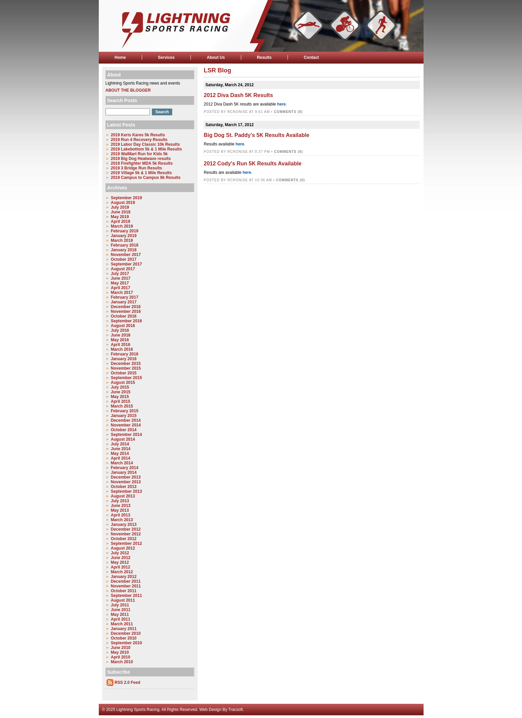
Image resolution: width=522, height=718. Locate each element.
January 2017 (124, 302)
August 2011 (123, 600)
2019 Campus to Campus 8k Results (146, 177)
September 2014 (126, 434)
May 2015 (120, 396)
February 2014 (124, 467)
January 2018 (124, 250)
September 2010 (126, 643)
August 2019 (123, 202)
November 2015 (126, 368)
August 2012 (123, 548)
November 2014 (126, 425)
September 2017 (126, 264)
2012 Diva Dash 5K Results (238, 95)
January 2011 (124, 628)
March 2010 (122, 661)
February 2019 (124, 231)
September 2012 (126, 543)
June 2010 (121, 647)
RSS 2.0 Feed (127, 682)
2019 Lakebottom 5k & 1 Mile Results (146, 149)
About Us (216, 57)
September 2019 (126, 197)
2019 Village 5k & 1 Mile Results (141, 172)
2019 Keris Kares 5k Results (138, 135)
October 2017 (124, 259)
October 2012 (124, 538)
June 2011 (121, 609)
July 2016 (120, 330)
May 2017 (120, 283)
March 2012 (122, 572)
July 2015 (120, 387)
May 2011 (120, 614)
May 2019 (120, 216)
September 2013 (126, 491)
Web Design (210, 709)
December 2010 (126, 633)
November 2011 (126, 586)
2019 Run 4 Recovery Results (139, 139)
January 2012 (124, 576)
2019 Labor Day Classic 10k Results (145, 144)
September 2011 (126, 595)
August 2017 (123, 269)
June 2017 (121, 278)
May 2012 (120, 562)
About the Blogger (128, 90)
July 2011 (120, 605)
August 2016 (123, 325)
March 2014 (122, 463)
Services (166, 57)
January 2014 (124, 472)
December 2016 (126, 306)
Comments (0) (288, 112)
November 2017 (126, 254)
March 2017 (122, 292)
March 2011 (122, 624)
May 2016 (120, 340)
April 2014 (120, 458)
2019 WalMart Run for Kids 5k (139, 154)
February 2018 (124, 245)
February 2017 (124, 297)
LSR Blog (217, 70)
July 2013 (120, 501)
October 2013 (124, 486)
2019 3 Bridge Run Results (136, 168)
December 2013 (126, 477)
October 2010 (124, 638)
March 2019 (122, 226)
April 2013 (120, 515)
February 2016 (124, 354)
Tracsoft (235, 709)
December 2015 (126, 363)
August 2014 (123, 439)
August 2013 (123, 496)
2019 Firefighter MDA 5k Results (142, 163)
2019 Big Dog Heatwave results (141, 158)
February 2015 (124, 411)
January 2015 (124, 415)
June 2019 (121, 212)
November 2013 (126, 482)
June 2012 (121, 557)
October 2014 (124, 429)
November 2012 (126, 534)
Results (264, 57)
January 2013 (124, 524)
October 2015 (124, 373)
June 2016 (121, 335)
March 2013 (122, 519)
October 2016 (124, 316)
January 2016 (124, 358)
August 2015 (123, 382)
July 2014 (120, 444)
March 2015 (122, 406)
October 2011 (124, 590)
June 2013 (121, 505)
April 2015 (120, 401)
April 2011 (120, 619)
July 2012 (120, 553)
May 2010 (120, 652)
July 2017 (120, 273)
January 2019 (124, 235)
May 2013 (120, 510)
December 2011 (126, 581)
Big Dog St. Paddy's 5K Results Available (256, 135)
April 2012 (120, 567)
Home (120, 57)
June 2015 (121, 392)
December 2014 (126, 420)
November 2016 (126, 311)
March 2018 (122, 240)
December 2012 (126, 529)
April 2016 (120, 344)
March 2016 (122, 349)
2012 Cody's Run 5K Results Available (252, 163)
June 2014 (121, 448)
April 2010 (120, 657)
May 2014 (120, 453)
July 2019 (120, 207)
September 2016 (126, 321)
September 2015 (126, 377)
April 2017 (120, 287)
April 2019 (120, 221)
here (281, 104)
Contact (311, 57)
